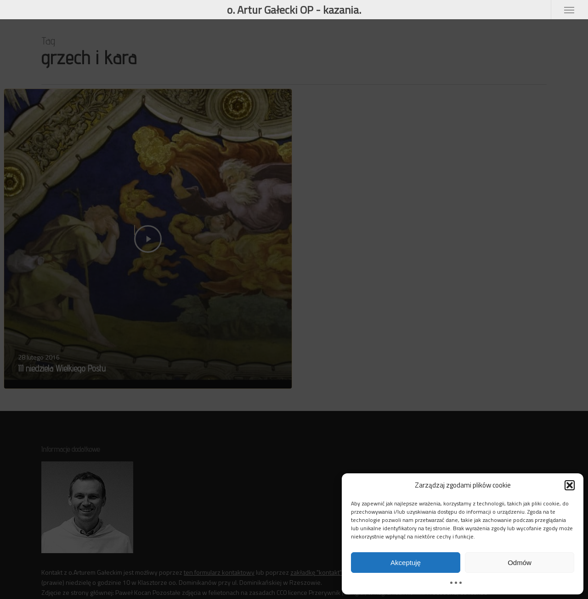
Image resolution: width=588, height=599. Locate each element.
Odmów (519, 562)
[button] (569, 485)
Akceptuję (405, 562)
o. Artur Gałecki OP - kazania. (294, 10)
